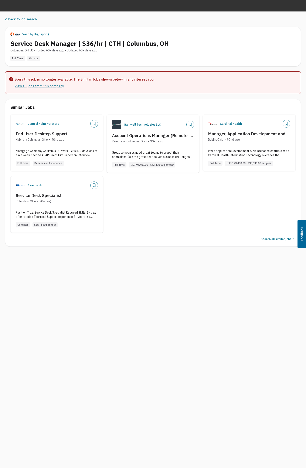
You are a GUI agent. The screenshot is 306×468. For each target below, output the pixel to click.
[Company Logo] (20, 123)
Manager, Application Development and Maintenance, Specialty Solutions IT (246, 134)
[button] (302, 234)
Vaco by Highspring (35, 34)
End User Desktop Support (42, 134)
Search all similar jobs (278, 239)
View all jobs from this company (39, 86)
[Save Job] (94, 124)
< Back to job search (21, 19)
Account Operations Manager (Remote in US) (152, 136)
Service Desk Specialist (39, 195)
